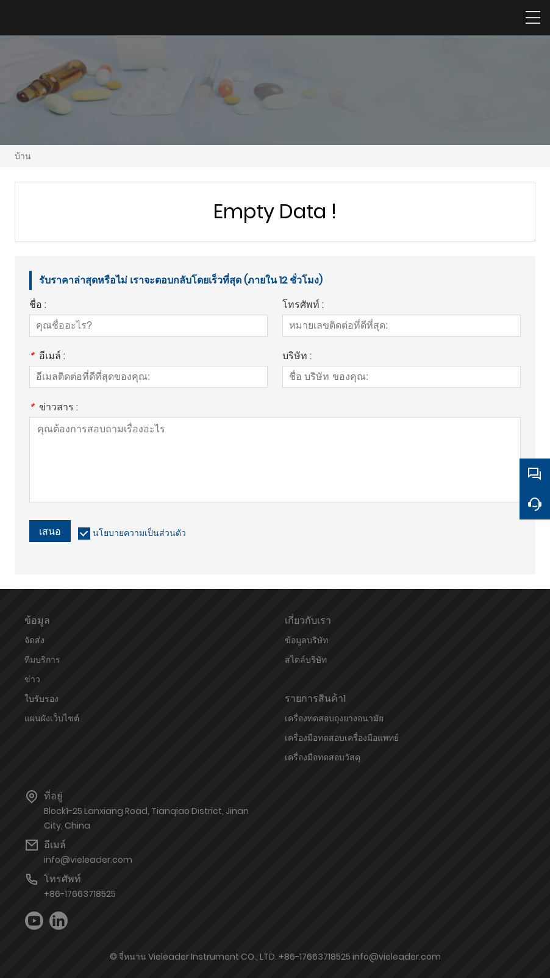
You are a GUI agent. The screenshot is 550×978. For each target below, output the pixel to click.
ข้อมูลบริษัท (306, 640)
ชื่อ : (37, 306)
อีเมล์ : (47, 357)
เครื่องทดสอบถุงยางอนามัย (334, 718)
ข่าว (32, 679)
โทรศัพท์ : (303, 306)
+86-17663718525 (80, 894)
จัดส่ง (34, 640)
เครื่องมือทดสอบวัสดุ (322, 757)
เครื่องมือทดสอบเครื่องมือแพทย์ (342, 738)
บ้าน (23, 156)
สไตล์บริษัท (306, 660)
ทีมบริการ (42, 660)
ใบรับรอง (41, 699)
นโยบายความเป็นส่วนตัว (139, 533)
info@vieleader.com (88, 860)
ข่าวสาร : (53, 408)
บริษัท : (297, 357)
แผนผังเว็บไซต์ (51, 718)
